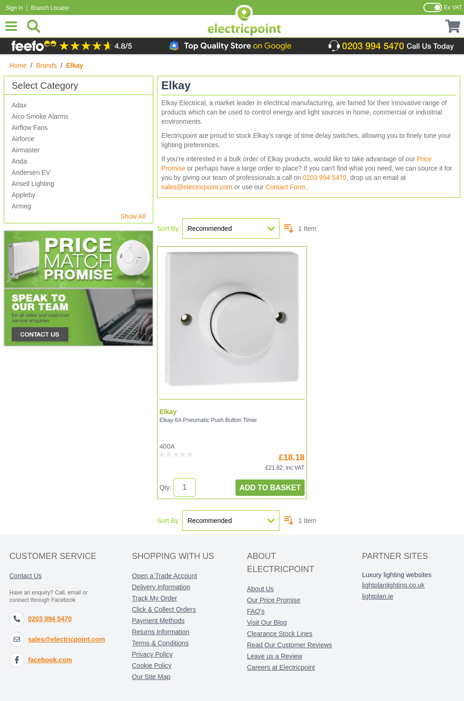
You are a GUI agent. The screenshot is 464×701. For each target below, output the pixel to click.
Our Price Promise (273, 600)
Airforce (23, 139)
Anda (19, 161)
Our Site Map (151, 676)
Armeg (21, 206)
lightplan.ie (377, 596)
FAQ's (256, 611)
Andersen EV (31, 172)
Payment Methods (158, 620)
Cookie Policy (151, 665)
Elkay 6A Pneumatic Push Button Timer (208, 420)
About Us (260, 589)
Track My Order (154, 598)
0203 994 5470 (324, 177)
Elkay (168, 411)
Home (18, 65)
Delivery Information (161, 587)
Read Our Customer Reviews (289, 645)
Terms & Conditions (160, 643)
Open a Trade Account (164, 575)
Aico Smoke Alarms (40, 116)
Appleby (24, 195)
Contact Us (25, 575)
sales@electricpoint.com (196, 187)
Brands (46, 65)
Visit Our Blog (267, 622)
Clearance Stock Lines (280, 633)
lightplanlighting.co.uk (393, 585)
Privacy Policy (152, 654)
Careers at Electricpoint (281, 667)
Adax (19, 105)
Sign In (14, 8)
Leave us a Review (274, 656)
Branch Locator (50, 8)
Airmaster (26, 150)
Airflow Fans (30, 127)
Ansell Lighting (33, 183)
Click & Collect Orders (164, 609)
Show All (133, 216)
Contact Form (285, 187)
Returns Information (160, 632)
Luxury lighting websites (397, 575)
